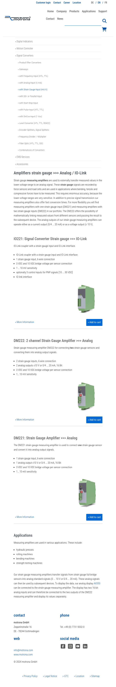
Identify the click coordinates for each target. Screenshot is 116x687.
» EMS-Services (22, 157)
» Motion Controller (24, 48)
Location (77, 2)
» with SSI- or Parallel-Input (30, 96)
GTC (66, 676)
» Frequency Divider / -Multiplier (32, 136)
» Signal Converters (24, 55)
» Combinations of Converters (31, 150)
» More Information (24, 322)
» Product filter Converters (29, 62)
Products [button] (74, 11)
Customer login (43, 2)
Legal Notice (50, 676)
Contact (57, 2)
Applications (89, 11)
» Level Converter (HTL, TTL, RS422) (34, 123)
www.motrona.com (23, 654)
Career (67, 2)
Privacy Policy (30, 676)
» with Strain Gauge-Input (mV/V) (32, 89)
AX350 (97, 583)
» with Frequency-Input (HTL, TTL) (33, 76)
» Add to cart (94, 322)
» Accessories (21, 164)
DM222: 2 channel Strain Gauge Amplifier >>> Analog (53, 340)
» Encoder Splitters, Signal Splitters (33, 129)
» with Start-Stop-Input (28, 102)
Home (50, 11)
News (60, 18)
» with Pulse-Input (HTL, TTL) (31, 109)
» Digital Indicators (24, 41)
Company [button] (62, 11)
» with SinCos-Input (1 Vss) (30, 116)
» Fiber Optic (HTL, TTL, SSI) (30, 143)
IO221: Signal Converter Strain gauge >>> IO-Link (50, 239)
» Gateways (23, 69)
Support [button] (102, 11)
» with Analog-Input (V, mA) (30, 82)
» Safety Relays (22, 34)
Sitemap (95, 676)
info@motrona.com (23, 650)
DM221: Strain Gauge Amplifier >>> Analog (45, 438)
